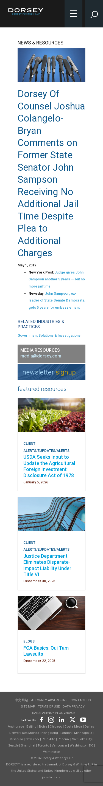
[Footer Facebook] (41, 719)
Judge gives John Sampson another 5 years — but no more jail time (57, 279)
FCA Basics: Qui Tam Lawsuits (46, 651)
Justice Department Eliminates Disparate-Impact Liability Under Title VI (47, 565)
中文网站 (21, 700)
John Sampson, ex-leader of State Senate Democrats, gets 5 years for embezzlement (57, 300)
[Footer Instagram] (50, 719)
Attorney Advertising (49, 700)
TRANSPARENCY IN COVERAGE (52, 713)
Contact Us (81, 700)
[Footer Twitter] (72, 719)
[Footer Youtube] (82, 719)
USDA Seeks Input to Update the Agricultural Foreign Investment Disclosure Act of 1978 (49, 466)
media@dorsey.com (40, 356)
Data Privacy (74, 706)
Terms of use (49, 706)
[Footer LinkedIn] (61, 719)
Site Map (28, 706)
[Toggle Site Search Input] (94, 13)
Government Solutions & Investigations (49, 335)
